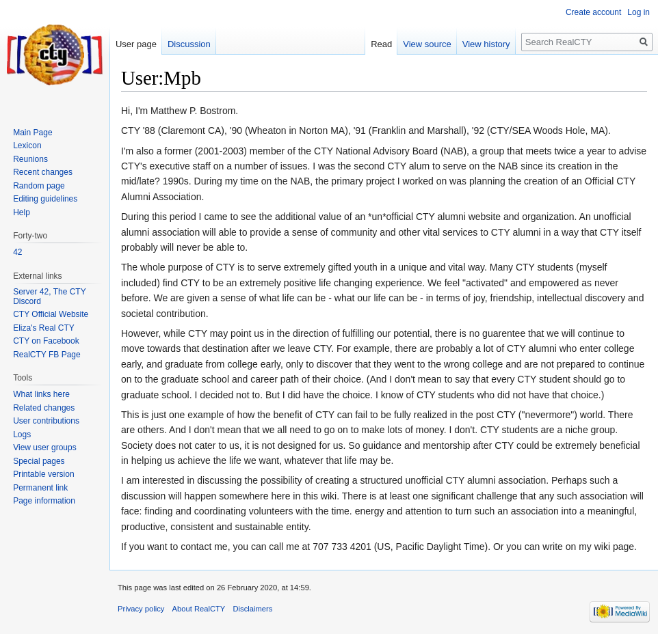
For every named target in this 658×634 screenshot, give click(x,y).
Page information (44, 501)
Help (21, 212)
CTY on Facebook (46, 341)
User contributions (46, 421)
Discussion (189, 44)
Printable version (43, 474)
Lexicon (27, 145)
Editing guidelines (45, 199)
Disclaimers (253, 609)
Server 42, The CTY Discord (49, 296)
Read (381, 44)
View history (486, 44)
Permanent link (40, 488)
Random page (38, 186)
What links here (41, 394)
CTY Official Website (50, 314)
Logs (22, 434)
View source (427, 44)
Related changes (44, 408)
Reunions (30, 159)
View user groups (45, 447)
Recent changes (43, 172)
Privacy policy (141, 609)
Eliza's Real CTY (44, 328)
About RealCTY (199, 609)
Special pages (38, 461)
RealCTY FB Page (47, 354)
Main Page (32, 132)
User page (136, 44)
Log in (638, 12)
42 (17, 252)
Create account (593, 12)
